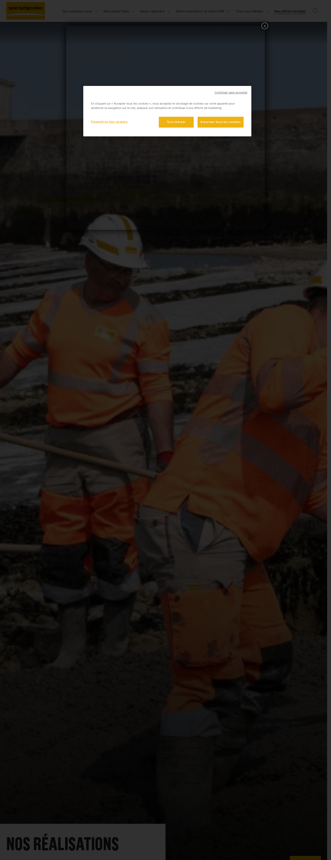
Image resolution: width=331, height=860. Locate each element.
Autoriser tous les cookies (220, 122)
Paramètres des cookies (109, 121)
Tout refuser (176, 122)
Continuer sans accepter (231, 92)
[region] (167, 111)
